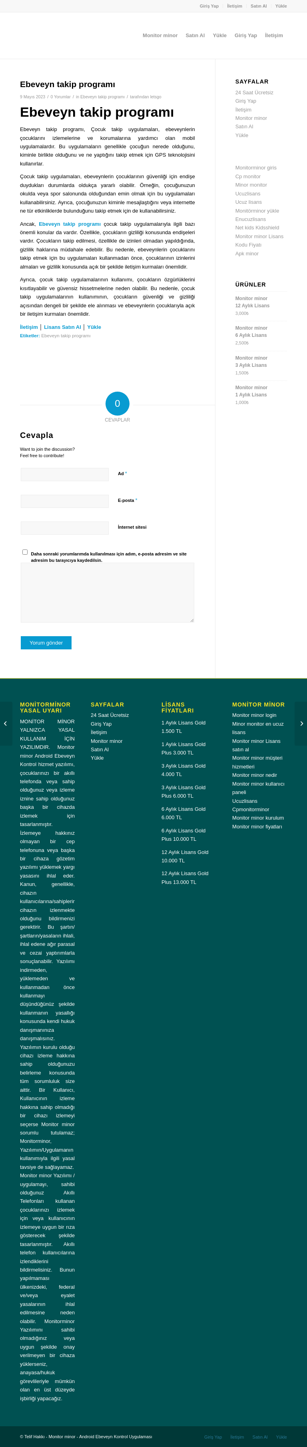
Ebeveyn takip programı (102, 96)
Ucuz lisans (248, 202)
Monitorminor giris (256, 168)
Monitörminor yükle (257, 211)
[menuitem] (209, 6)
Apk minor (247, 254)
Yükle (281, 6)
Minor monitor (251, 185)
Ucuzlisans (248, 194)
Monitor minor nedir (254, 775)
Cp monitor (248, 176)
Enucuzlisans (250, 219)
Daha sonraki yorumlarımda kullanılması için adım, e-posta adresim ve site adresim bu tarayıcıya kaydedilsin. (109, 557)
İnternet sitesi (132, 527)
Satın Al (259, 6)
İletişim (234, 6)
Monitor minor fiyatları (257, 827)
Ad (122, 473)
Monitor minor (251, 118)
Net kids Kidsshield (257, 228)
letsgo (155, 96)
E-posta (127, 500)
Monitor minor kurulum (258, 818)
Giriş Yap (209, 6)
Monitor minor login (254, 715)
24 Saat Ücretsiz (254, 93)
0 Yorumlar (60, 96)
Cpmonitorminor (250, 809)
